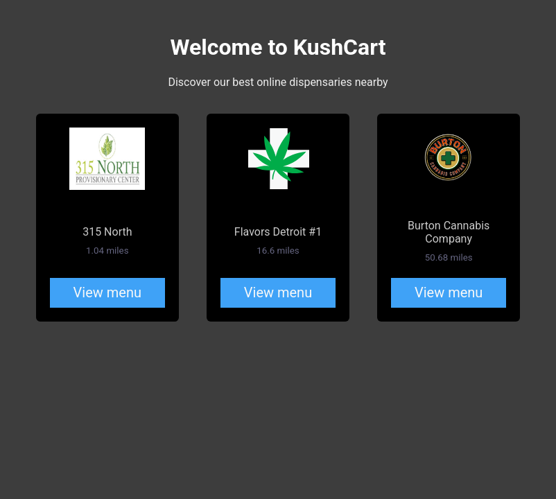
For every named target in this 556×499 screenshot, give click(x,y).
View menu (107, 292)
